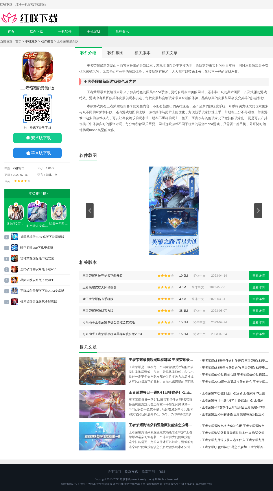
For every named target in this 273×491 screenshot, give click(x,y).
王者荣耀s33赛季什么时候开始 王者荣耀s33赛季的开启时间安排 (235, 407)
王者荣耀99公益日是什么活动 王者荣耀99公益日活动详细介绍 (235, 393)
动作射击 (47, 41)
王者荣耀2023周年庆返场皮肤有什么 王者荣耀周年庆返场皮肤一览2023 (235, 382)
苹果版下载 (41, 153)
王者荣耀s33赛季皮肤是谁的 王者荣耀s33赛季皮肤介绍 (235, 367)
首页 (11, 31)
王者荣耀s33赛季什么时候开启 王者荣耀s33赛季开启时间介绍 (235, 360)
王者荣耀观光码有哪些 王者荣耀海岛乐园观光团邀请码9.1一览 (235, 414)
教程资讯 (122, 31)
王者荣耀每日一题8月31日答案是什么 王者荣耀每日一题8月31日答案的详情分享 (235, 400)
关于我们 (114, 471)
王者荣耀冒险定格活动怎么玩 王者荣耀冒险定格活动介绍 (235, 426)
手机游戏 (93, 31)
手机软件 (65, 31)
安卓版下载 (41, 138)
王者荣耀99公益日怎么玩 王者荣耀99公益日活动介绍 (235, 374)
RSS (162, 471)
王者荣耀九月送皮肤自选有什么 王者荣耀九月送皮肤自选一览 (235, 440)
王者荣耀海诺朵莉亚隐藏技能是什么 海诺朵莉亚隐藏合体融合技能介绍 (235, 433)
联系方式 (131, 471)
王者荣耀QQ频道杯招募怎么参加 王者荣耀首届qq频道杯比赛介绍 (235, 447)
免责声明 (148, 471)
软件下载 (36, 31)
